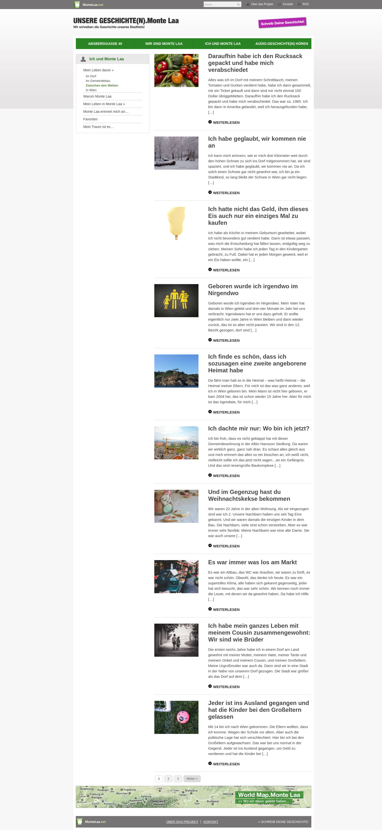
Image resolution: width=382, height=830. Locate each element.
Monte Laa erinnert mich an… (106, 111)
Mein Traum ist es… (98, 127)
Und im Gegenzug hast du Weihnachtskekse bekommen (249, 495)
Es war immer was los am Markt (252, 562)
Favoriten (90, 119)
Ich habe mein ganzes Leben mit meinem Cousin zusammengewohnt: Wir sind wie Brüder (259, 632)
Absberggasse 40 (105, 44)
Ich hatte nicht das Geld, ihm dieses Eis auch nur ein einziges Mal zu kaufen (258, 216)
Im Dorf (91, 76)
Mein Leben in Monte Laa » (104, 104)
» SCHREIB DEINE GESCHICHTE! (283, 822)
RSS (306, 4)
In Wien (91, 90)
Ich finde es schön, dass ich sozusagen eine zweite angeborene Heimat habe (257, 363)
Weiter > (192, 778)
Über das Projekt (262, 4)
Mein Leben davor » (98, 70)
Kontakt (288, 4)
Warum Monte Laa (97, 96)
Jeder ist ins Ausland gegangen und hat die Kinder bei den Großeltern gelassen (258, 710)
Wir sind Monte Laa (164, 44)
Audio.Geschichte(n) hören (281, 44)
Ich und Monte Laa (223, 44)
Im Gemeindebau (98, 81)
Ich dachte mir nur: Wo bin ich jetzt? (259, 428)
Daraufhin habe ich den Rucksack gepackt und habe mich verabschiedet (255, 63)
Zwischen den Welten (102, 85)
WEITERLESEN (226, 122)
